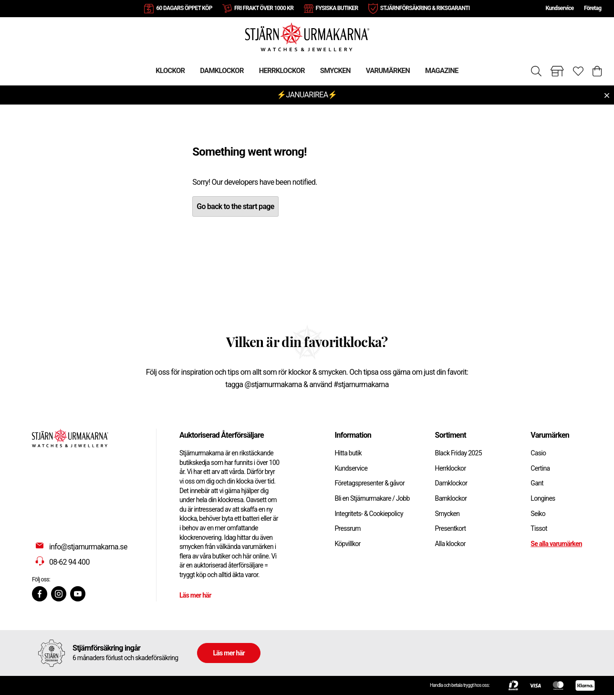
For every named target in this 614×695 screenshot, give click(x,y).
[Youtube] (77, 593)
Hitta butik (348, 453)
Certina (540, 468)
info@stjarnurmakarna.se (88, 546)
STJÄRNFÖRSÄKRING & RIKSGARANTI (425, 8)
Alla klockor (450, 544)
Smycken (447, 513)
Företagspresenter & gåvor (369, 483)
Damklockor (451, 483)
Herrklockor (450, 468)
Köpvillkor (347, 544)
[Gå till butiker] (557, 71)
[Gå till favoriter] (578, 71)
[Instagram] (58, 593)
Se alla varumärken (556, 544)
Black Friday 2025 (458, 453)
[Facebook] (39, 593)
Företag (592, 8)
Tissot (539, 528)
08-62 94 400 (69, 562)
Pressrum (347, 528)
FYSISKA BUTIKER (337, 8)
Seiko (538, 513)
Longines (543, 498)
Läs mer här (195, 595)
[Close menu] (607, 95)
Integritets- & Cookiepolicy (368, 513)
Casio (538, 453)
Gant (537, 483)
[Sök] (536, 71)
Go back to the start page (235, 206)
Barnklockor (451, 498)
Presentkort (450, 528)
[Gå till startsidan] (307, 36)
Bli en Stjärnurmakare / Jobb (371, 498)
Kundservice (559, 8)
